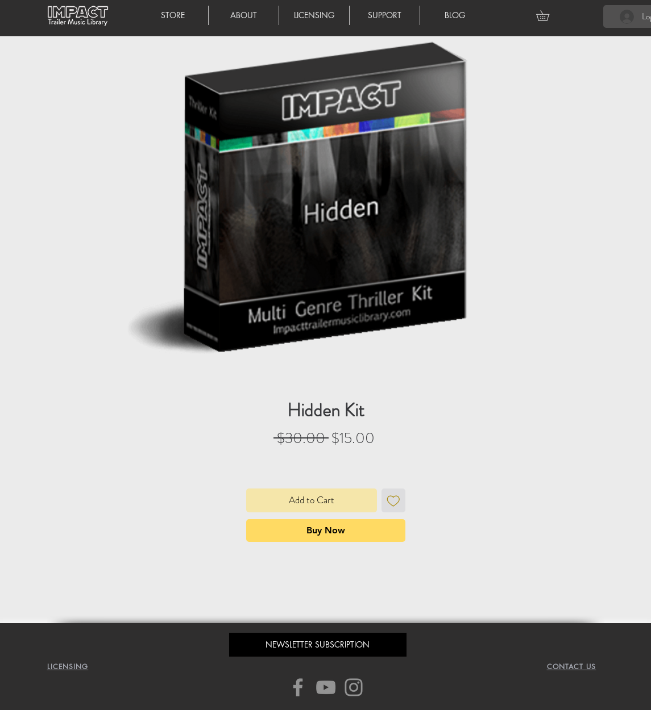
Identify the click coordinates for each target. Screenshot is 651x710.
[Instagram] (354, 687)
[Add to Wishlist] (393, 500)
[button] (547, 15)
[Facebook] (298, 687)
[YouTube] (326, 687)
